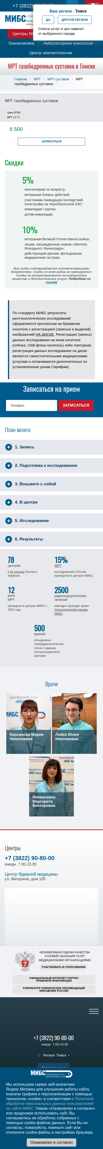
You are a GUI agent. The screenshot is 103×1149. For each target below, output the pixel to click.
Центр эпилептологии (50, 53)
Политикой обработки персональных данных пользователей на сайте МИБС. (50, 1103)
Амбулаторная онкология (68, 43)
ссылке (51, 282)
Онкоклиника (21, 43)
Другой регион (75, 20)
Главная (20, 79)
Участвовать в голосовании (63, 967)
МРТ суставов (58, 79)
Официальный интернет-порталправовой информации (53, 979)
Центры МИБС (27, 33)
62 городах (17, 572)
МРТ (37, 79)
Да (48, 20)
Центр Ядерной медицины (31, 874)
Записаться (52, 141)
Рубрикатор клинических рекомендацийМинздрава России (54, 989)
